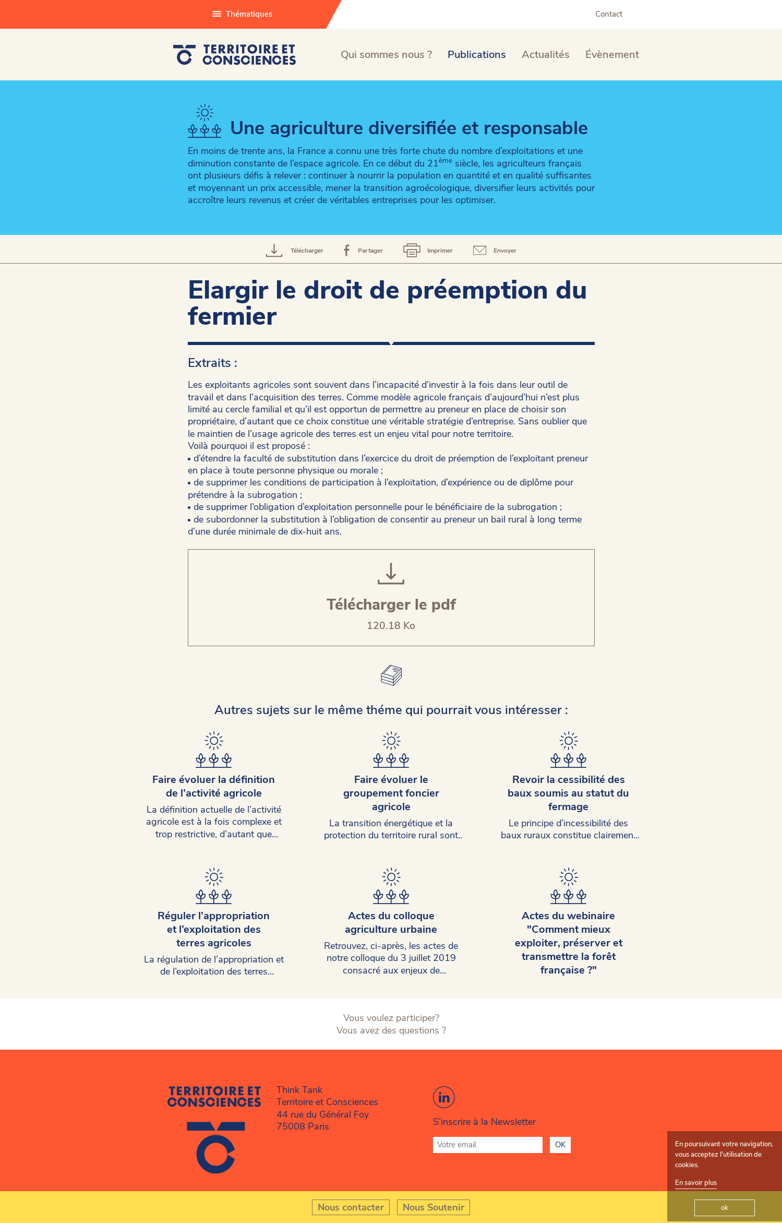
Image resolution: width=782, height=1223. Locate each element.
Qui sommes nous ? (386, 55)
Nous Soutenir (433, 1207)
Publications (477, 55)
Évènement (612, 55)
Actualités (546, 55)
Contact (608, 14)
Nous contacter (351, 1207)
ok (724, 1208)
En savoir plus (696, 1183)
